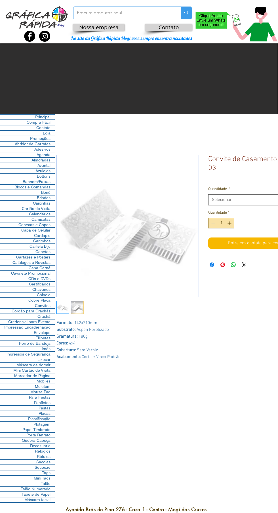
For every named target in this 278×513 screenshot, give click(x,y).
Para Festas (39, 397)
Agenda (43, 154)
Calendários (39, 214)
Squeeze (42, 467)
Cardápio (42, 235)
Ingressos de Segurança (28, 354)
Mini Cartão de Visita (31, 370)
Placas (44, 413)
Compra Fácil (38, 122)
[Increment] (229, 223)
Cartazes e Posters (33, 257)
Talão (45, 483)
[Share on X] (244, 264)
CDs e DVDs (39, 278)
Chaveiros (41, 289)
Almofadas (40, 160)
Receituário (40, 445)
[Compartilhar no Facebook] (211, 264)
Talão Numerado (35, 489)
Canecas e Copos (34, 224)
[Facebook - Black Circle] (29, 36)
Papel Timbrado (36, 429)
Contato (43, 127)
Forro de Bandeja (34, 343)
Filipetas (42, 338)
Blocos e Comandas (32, 187)
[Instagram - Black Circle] (44, 36)
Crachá (43, 316)
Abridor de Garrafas (32, 144)
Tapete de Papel (36, 494)
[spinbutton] (221, 223)
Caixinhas (41, 203)
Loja (46, 133)
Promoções (40, 138)
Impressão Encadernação (27, 327)
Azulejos (42, 171)
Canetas (42, 251)
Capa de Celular (35, 230)
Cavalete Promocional (30, 273)
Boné (45, 192)
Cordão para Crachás (31, 311)
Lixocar (43, 359)
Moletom (42, 386)
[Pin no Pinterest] (222, 264)
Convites (42, 305)
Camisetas (40, 219)
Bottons (43, 176)
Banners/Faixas (36, 181)
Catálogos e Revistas (31, 262)
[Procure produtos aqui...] (123, 13)
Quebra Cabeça (36, 440)
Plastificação (39, 419)
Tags (46, 472)
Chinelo (43, 295)
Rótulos (43, 456)
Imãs (46, 348)
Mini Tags (42, 478)
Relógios (42, 451)
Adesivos (42, 149)
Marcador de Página (32, 375)
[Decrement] (212, 223)
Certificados (39, 284)
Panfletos (42, 402)
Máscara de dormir (33, 365)
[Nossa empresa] (99, 27)
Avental (43, 165)
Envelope (42, 332)
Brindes (43, 197)
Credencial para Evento (29, 321)
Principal (42, 117)
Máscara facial (37, 499)
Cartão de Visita (36, 208)
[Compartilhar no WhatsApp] (233, 264)
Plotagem (41, 424)
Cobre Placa (39, 300)
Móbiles (43, 381)
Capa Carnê (39, 268)
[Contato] (168, 27)
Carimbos (41, 241)
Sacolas (43, 462)
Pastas (44, 408)
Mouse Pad (40, 392)
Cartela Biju (40, 246)
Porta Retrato (38, 435)
